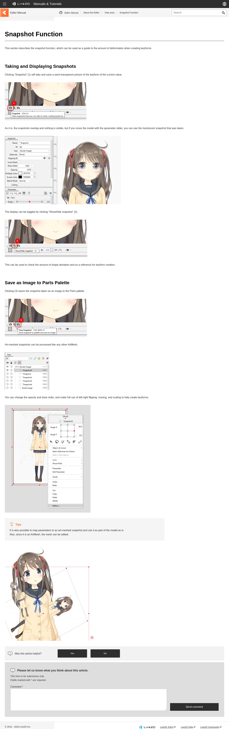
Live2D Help (187, 723)
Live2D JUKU (166, 723)
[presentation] (194, 692)
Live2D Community (209, 723)
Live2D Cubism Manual (22, 35)
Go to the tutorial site (21, 40)
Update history (18, 55)
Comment (71, 682)
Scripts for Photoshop (21, 120)
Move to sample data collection (26, 45)
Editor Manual (71, 13)
